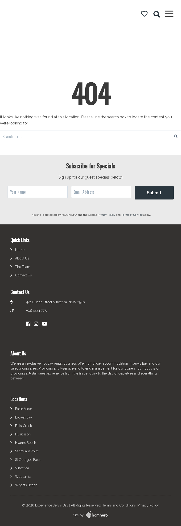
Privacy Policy (107, 214)
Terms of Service (132, 214)
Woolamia (23, 476)
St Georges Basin (28, 460)
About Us (22, 258)
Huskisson (23, 434)
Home (20, 250)
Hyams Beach (25, 443)
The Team (22, 267)
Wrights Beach (26, 485)
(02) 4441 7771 (36, 310)
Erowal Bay (23, 417)
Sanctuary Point (26, 451)
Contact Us (23, 275)
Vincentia (22, 468)
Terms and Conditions (119, 505)
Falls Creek (23, 426)
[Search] (175, 136)
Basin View (23, 409)
